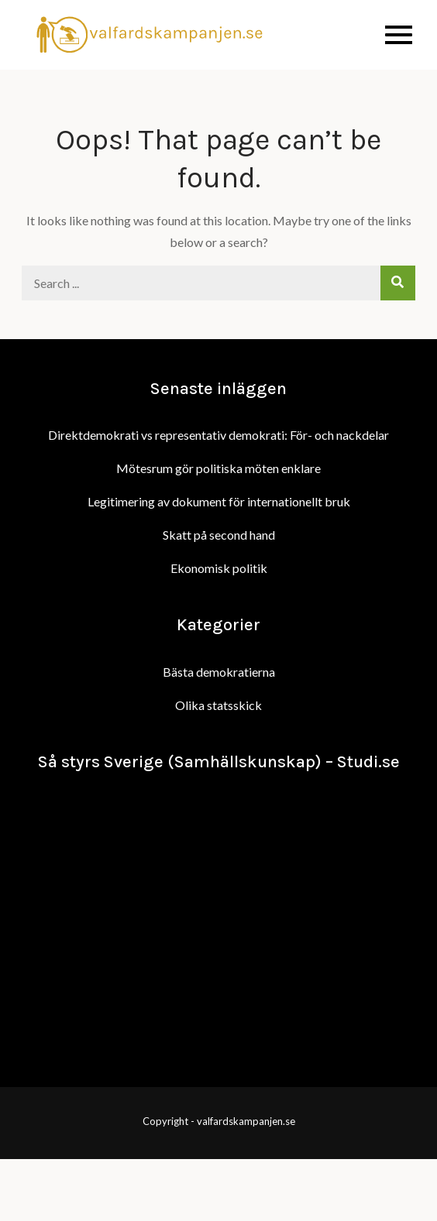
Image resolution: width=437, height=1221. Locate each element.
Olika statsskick (218, 705)
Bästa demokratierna (219, 671)
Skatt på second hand (219, 534)
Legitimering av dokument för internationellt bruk (219, 501)
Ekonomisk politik (218, 568)
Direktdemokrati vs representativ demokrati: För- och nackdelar (218, 434)
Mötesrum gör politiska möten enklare (218, 468)
